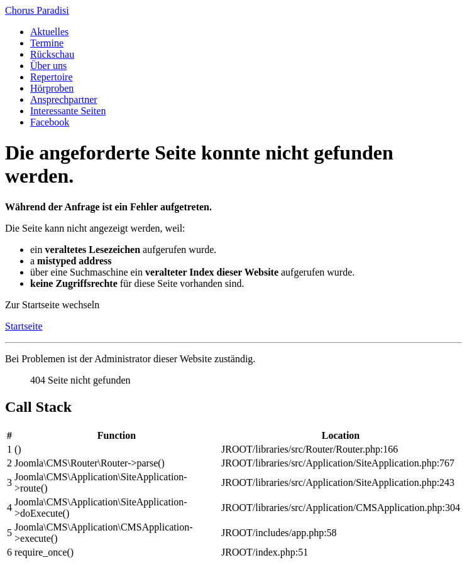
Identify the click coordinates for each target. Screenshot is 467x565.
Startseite (24, 326)
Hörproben (52, 88)
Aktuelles (49, 31)
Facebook (49, 122)
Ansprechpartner (63, 99)
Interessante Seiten (68, 110)
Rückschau (52, 54)
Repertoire (51, 77)
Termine (46, 43)
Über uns (48, 65)
